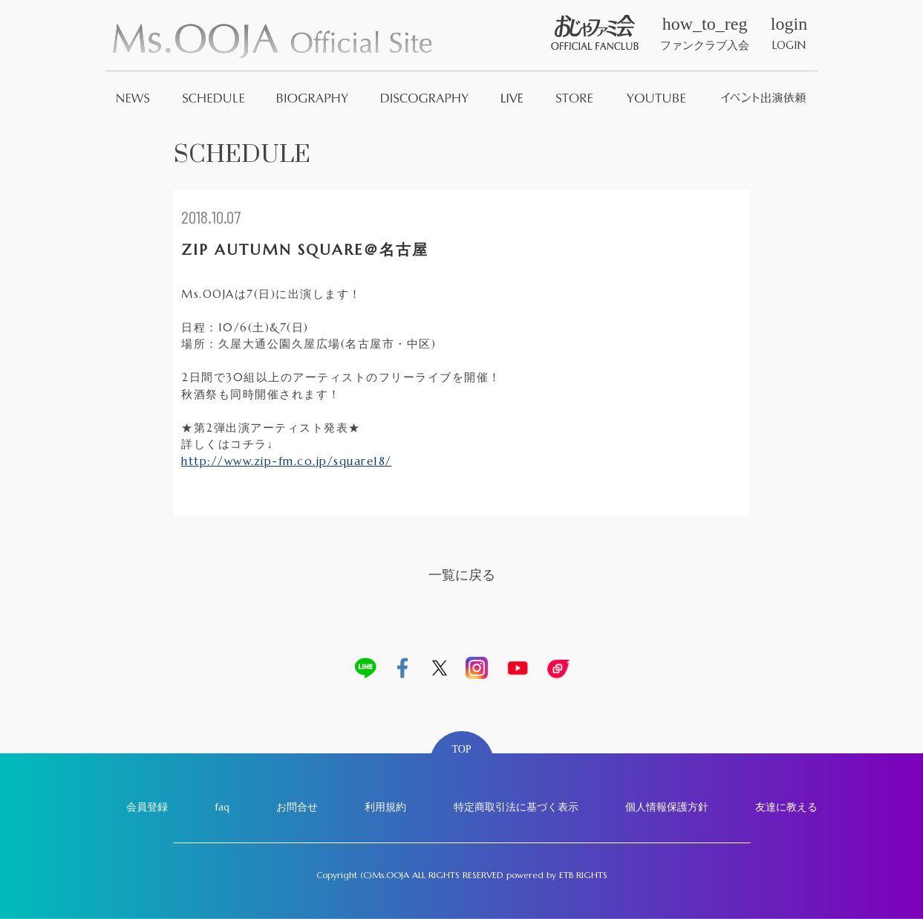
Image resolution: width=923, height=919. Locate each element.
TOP (461, 749)
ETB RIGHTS (583, 874)
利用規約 (385, 807)
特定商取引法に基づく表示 (516, 807)
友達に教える (786, 807)
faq (222, 807)
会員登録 (147, 807)
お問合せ (297, 807)
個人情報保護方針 (666, 807)
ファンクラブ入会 (704, 33)
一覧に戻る (461, 574)
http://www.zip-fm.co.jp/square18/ (286, 461)
